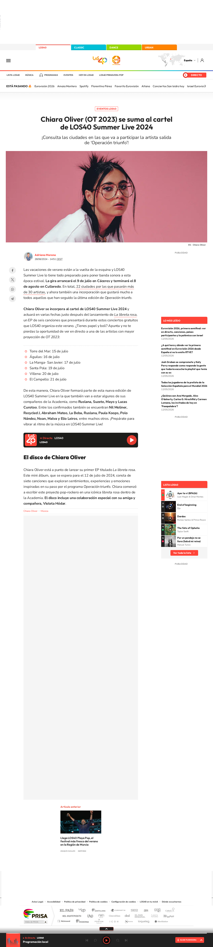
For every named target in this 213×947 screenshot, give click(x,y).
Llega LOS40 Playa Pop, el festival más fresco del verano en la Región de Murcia (79, 841)
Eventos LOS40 (106, 108)
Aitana (146, 86)
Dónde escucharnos (171, 901)
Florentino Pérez (101, 86)
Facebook (12, 270)
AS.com (144, 910)
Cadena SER (133, 910)
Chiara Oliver (30, 511)
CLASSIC (79, 47)
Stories (127, 864)
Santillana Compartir (118, 910)
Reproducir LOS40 (132, 440)
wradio (100, 915)
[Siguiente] (205, 86)
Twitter (12, 279)
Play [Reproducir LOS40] (106, 940)
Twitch (120, 864)
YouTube (99, 864)
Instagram (85, 864)
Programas (51, 75)
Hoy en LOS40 (86, 75)
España (188, 60)
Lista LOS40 (13, 75)
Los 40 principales (83, 910)
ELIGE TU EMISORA (188, 940)
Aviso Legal (37, 901)
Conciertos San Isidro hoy (168, 86)
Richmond (64, 920)
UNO (90, 915)
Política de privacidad (74, 901)
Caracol (169, 910)
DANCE (113, 47)
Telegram (12, 298)
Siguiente (126, 940)
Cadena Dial (127, 915)
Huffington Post (71, 915)
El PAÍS (66, 910)
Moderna (81, 920)
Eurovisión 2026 (44, 86)
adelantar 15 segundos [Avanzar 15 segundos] (118, 940)
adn (156, 910)
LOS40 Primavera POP (111, 75)
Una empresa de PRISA (35, 913)
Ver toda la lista (182, 552)
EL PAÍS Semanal (140, 915)
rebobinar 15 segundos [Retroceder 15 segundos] (95, 940)
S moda (128, 920)
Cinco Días (114, 915)
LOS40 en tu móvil (149, 901)
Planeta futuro (153, 915)
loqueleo (144, 920)
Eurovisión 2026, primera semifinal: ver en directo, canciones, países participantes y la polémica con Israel (183, 332)
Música (29, 75)
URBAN (149, 47)
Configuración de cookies (123, 901)
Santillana (99, 910)
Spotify (84, 86)
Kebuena (166, 915)
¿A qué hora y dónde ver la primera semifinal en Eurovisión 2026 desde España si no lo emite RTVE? (181, 349)
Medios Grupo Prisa (35, 922)
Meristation (161, 920)
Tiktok (92, 864)
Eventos (68, 75)
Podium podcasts (99, 920)
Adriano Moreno (45, 255)
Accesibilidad (53, 901)
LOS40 (42, 47)
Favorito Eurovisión (127, 86)
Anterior (87, 940)
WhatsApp (12, 289)
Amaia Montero (67, 86)
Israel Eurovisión (197, 86)
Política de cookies (98, 901)
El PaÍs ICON (114, 920)
